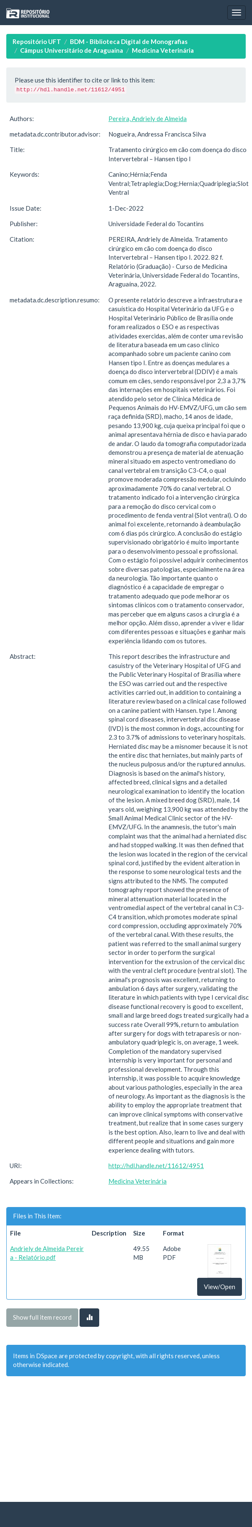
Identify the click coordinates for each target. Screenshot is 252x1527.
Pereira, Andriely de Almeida (147, 118)
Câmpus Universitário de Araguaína (71, 50)
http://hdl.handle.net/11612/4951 (156, 1165)
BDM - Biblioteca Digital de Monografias (129, 41)
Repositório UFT (37, 41)
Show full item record (42, 1317)
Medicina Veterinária (163, 50)
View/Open (219, 1286)
